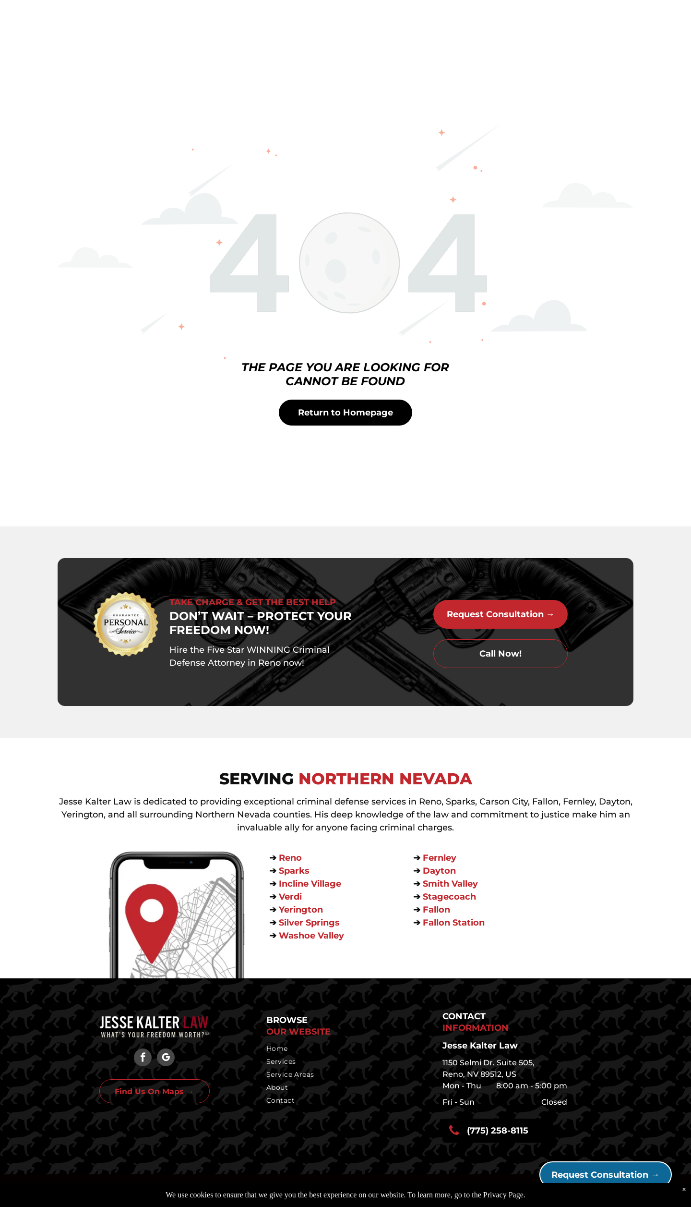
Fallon (436, 909)
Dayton (439, 871)
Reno (291, 858)
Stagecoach (449, 896)
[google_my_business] (166, 1059)
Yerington (301, 909)
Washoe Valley (311, 935)
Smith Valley (450, 883)
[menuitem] (342, 1048)
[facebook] (143, 1059)
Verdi (291, 896)
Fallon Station (454, 922)
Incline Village (311, 883)
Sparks (295, 871)
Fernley (439, 858)
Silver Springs (310, 922)
